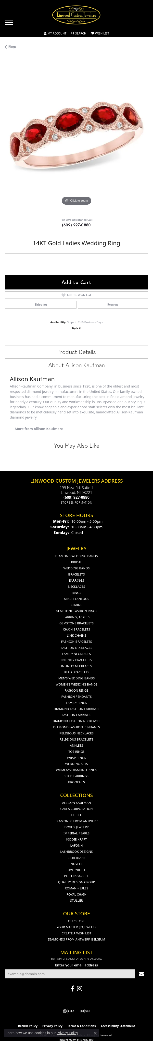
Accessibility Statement (118, 1026)
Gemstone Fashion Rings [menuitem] (76, 611)
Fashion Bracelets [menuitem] (76, 641)
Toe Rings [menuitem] (76, 751)
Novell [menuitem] (76, 864)
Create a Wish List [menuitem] (76, 933)
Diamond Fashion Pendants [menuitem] (76, 727)
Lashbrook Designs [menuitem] (76, 851)
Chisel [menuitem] (76, 815)
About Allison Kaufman (76, 365)
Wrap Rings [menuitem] (76, 757)
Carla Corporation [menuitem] (76, 809)
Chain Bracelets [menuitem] (76, 629)
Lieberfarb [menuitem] (76, 857)
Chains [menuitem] (76, 605)
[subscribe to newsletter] (141, 973)
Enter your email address (76, 965)
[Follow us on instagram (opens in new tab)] (79, 989)
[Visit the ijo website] (84, 1011)
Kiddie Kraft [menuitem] (76, 839)
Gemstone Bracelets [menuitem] (76, 623)
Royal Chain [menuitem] (76, 894)
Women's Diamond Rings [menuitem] (76, 770)
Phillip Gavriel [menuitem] (76, 876)
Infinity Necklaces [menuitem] (76, 666)
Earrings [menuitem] (76, 580)
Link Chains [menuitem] (76, 635)
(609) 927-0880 (76, 224)
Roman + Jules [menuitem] (76, 888)
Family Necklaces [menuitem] (76, 654)
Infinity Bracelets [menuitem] (76, 660)
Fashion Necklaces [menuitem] (76, 647)
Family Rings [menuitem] (76, 702)
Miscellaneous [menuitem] (76, 599)
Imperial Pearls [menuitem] (76, 833)
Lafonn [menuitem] (76, 845)
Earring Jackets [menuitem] (77, 617)
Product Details (76, 352)
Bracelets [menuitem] (76, 574)
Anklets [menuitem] (76, 745)
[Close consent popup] (95, 1033)
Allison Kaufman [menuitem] (76, 802)
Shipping (41, 304)
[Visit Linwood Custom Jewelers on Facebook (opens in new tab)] (73, 989)
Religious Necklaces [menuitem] (76, 733)
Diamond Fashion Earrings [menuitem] (76, 709)
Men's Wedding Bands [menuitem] (76, 678)
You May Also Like (76, 445)
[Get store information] (76, 502)
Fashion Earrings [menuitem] (76, 715)
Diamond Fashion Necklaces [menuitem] (76, 721)
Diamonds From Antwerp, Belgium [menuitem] (76, 939)
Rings (12, 46)
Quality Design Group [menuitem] (76, 882)
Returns (113, 304)
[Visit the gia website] (69, 1011)
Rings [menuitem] (76, 592)
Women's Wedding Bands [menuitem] (76, 684)
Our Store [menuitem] (76, 921)
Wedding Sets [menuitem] (76, 764)
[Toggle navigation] (9, 23)
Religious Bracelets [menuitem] (76, 739)
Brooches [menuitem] (76, 782)
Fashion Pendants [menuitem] (76, 696)
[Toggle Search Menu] (78, 33)
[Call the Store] (76, 497)
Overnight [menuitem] (77, 870)
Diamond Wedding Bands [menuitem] (76, 556)
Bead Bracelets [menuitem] (76, 672)
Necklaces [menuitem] (76, 586)
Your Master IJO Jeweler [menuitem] (77, 927)
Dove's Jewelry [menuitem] (76, 827)
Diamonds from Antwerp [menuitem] (76, 821)
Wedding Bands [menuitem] (77, 568)
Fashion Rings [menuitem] (77, 690)
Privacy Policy (67, 1033)
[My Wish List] (100, 33)
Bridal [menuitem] (76, 562)
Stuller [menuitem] (76, 900)
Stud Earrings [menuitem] (76, 776)
